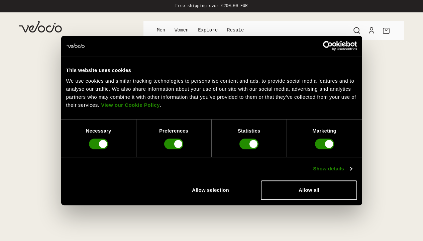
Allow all (309, 190)
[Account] (371, 30)
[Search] (356, 30)
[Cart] (386, 30)
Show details (328, 168)
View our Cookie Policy (130, 105)
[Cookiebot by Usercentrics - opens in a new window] (328, 46)
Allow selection (210, 190)
